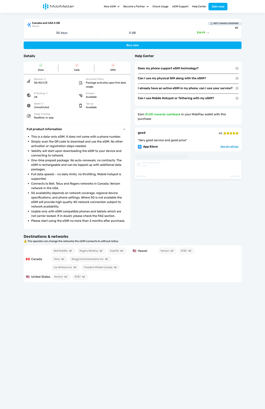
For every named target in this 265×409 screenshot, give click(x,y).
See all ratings (229, 146)
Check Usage (160, 6)
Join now (217, 6)
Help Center (199, 6)
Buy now (132, 45)
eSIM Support (180, 6)
